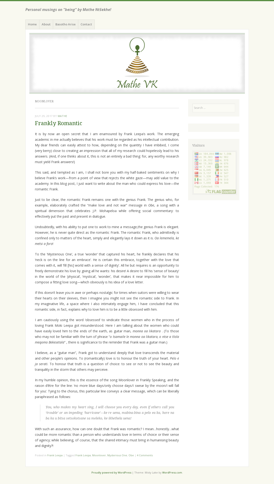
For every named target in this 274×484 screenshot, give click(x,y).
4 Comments (145, 455)
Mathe (62, 116)
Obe (131, 455)
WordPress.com (172, 472)
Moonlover (99, 455)
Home (32, 24)
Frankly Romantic (58, 123)
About (46, 24)
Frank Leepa (55, 455)
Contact (86, 24)
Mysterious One (117, 455)
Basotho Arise (65, 24)
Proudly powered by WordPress (111, 472)
